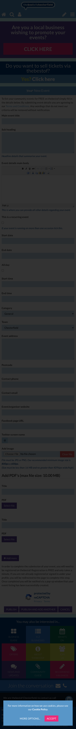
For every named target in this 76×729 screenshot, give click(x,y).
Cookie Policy (40, 709)
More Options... (30, 718)
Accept (51, 718)
